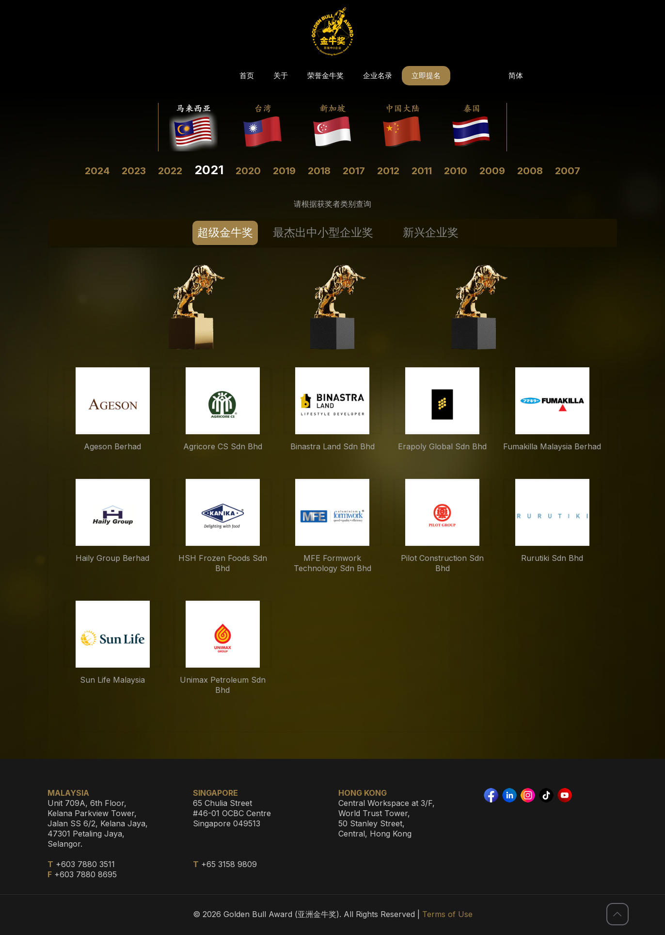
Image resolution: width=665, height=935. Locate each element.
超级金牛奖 (225, 232)
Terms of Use (447, 914)
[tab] (225, 233)
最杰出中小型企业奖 (323, 232)
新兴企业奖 (431, 232)
